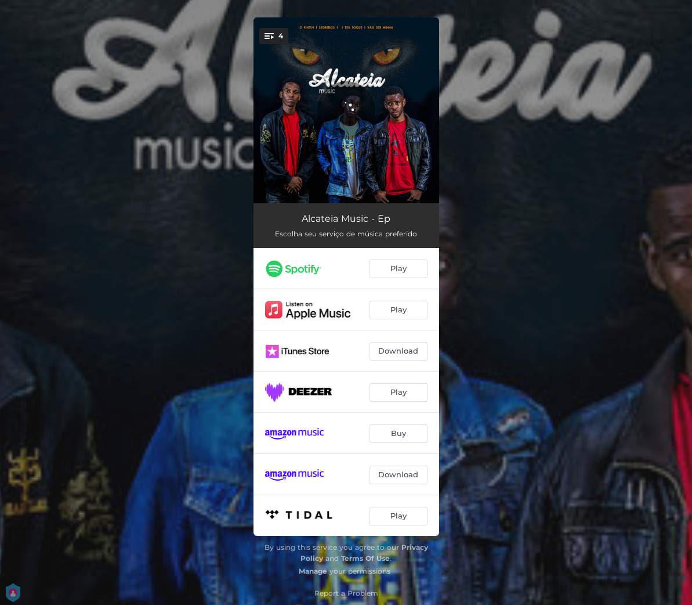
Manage (313, 571)
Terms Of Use (365, 558)
